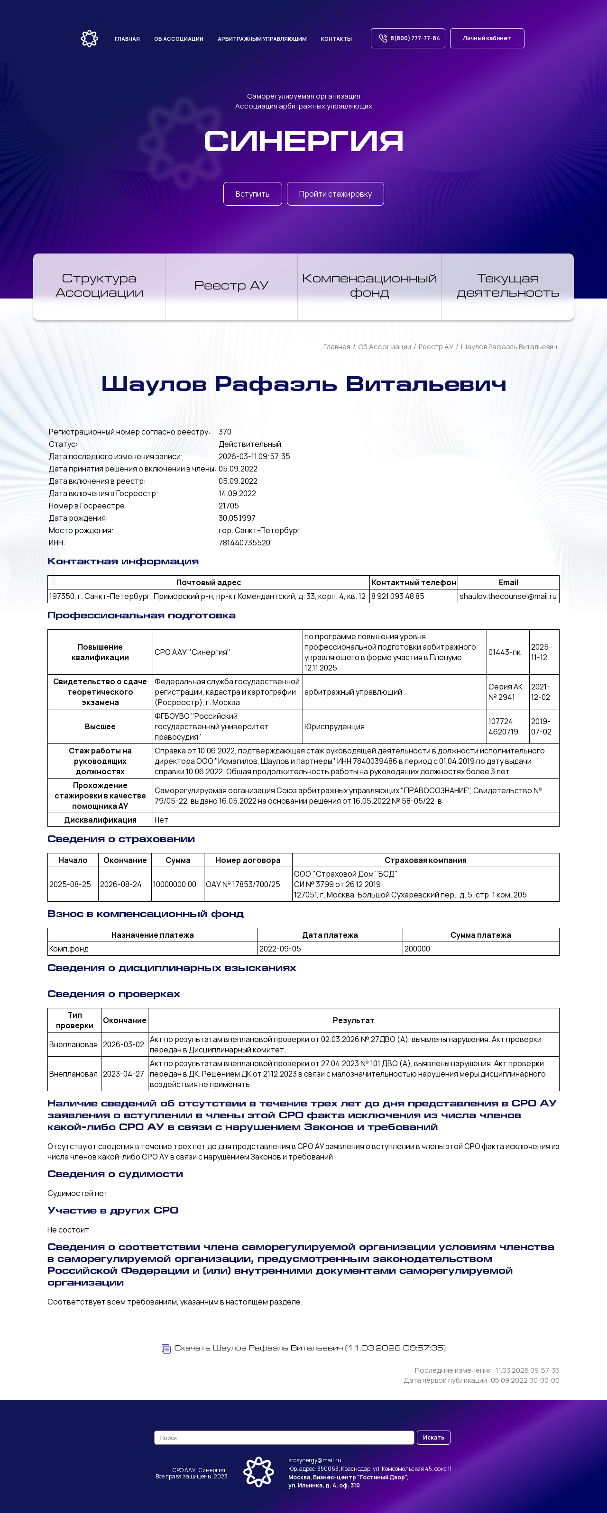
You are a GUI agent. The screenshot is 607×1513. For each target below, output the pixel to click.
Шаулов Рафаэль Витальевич (509, 347)
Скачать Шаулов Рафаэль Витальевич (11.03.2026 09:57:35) (304, 1349)
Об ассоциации (178, 38)
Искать (433, 1437)
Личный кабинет (487, 38)
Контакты (336, 38)
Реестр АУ (231, 286)
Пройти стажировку (335, 194)
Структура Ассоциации (99, 286)
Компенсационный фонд (370, 286)
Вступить (253, 194)
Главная (127, 38)
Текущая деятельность (508, 286)
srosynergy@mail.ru (314, 1460)
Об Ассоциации (384, 347)
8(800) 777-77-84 (408, 38)
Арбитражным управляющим (262, 38)
